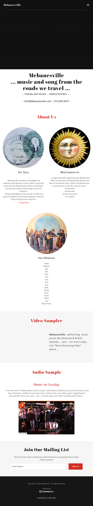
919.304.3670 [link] (61, 101)
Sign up (75, 466)
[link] (12, 5)
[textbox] (38, 466)
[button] (88, 5)
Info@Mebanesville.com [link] (37, 101)
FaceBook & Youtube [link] (46, 498)
